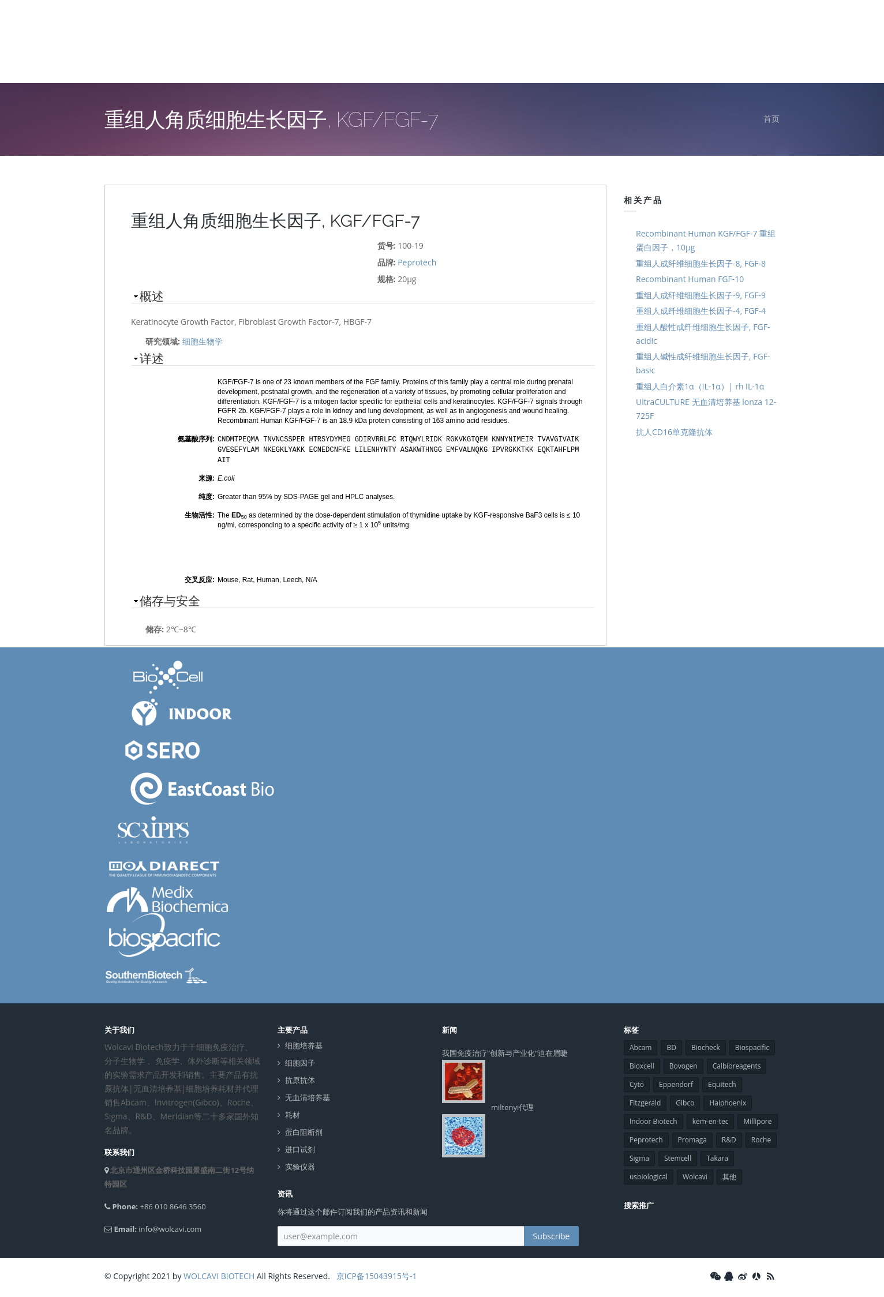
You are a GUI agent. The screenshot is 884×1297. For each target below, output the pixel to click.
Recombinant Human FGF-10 (690, 278)
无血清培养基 (307, 1096)
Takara (717, 1156)
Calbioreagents (737, 1064)
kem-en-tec (710, 1119)
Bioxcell (642, 1064)
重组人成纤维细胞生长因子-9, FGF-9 (701, 295)
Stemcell (677, 1156)
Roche (761, 1138)
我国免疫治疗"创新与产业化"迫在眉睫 (505, 1051)
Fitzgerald (645, 1101)
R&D (729, 1138)
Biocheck (705, 1046)
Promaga (692, 1138)
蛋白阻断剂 (304, 1130)
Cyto (637, 1083)
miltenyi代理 (512, 1105)
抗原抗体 (300, 1078)
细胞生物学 (202, 341)
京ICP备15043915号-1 (375, 1274)
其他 (729, 1175)
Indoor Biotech (653, 1119)
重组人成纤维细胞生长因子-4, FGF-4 (701, 310)
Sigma (639, 1156)
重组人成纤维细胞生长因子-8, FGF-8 (701, 263)
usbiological (649, 1175)
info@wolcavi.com (169, 1227)
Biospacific (752, 1046)
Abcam (640, 1046)
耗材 (292, 1113)
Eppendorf (676, 1083)
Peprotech (417, 262)
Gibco (685, 1101)
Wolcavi (695, 1175)
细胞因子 (300, 1061)
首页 (771, 118)
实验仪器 (300, 1165)
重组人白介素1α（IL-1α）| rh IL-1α (700, 386)
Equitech (722, 1083)
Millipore (757, 1119)
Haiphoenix (727, 1101)
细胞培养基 (304, 1044)
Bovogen (683, 1064)
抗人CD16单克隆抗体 (674, 431)
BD (671, 1046)
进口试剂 (300, 1148)
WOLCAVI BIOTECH (218, 1274)
